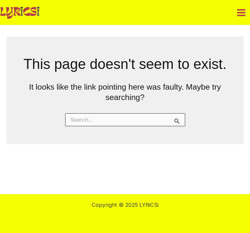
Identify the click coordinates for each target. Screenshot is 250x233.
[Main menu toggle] (241, 12)
